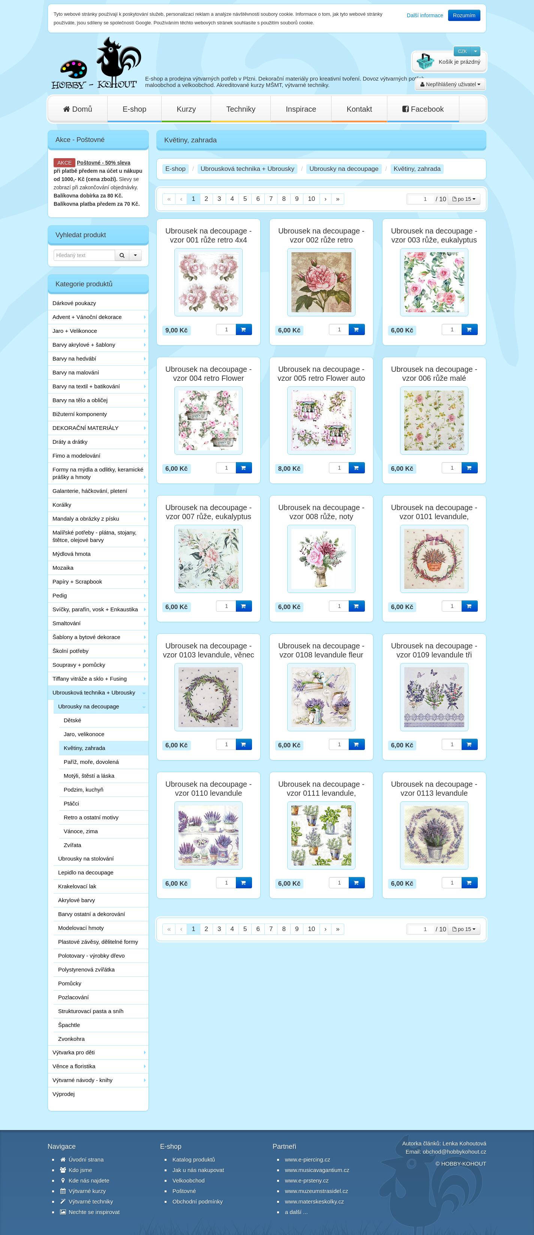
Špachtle (69, 1025)
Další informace (425, 15)
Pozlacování (73, 997)
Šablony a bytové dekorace (86, 637)
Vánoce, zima (81, 831)
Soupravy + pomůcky (78, 665)
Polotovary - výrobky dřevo (91, 955)
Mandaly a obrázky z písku (85, 518)
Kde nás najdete (85, 1180)
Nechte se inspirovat (90, 1212)
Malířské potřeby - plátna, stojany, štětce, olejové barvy (94, 536)
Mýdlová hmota (71, 554)
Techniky (240, 109)
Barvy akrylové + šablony (83, 344)
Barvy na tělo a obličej (80, 400)
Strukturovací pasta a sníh (90, 1011)
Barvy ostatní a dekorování (91, 914)
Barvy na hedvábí (74, 358)
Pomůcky (69, 983)
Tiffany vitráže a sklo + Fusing (89, 678)
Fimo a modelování (76, 455)
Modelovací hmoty (81, 928)
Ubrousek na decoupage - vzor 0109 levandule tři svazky (434, 655)
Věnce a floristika (73, 1066)
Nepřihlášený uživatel (450, 84)
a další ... (296, 1212)
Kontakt (359, 109)
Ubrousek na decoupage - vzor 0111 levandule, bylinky (321, 793)
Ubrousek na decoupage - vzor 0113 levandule (434, 788)
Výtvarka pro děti (73, 1052)
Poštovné (88, 163)
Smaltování (66, 623)
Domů (77, 109)
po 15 (464, 199)
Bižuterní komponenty (79, 414)
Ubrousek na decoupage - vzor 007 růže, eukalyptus (208, 512)
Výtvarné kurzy (83, 1191)
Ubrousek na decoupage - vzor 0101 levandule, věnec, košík (434, 516)
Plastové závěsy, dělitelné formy (98, 942)
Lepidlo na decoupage (86, 872)
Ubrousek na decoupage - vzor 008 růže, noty (321, 512)
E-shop (134, 109)
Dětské (72, 720)
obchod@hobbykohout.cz (454, 1151)
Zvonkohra (71, 1039)
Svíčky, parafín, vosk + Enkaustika (95, 609)
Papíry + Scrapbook (77, 581)
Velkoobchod (188, 1180)
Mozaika (63, 567)
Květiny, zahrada (84, 748)
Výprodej (63, 1094)
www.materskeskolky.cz (314, 1201)
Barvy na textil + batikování (86, 386)
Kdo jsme (76, 1170)
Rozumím (464, 15)
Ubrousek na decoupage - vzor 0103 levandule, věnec (208, 650)
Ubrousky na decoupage (88, 706)
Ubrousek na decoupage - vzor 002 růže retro (321, 235)
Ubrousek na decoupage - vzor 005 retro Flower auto (321, 373)
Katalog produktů (193, 1159)
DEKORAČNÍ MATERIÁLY (85, 428)
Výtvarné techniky (86, 1201)
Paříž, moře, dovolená (91, 762)
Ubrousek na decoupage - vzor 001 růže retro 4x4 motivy (208, 240)
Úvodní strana (82, 1159)
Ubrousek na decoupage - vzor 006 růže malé (434, 373)
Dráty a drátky (69, 442)
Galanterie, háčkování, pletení (89, 491)
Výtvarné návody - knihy (82, 1080)
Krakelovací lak (77, 886)
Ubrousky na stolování (86, 858)
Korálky (61, 504)
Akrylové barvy (76, 900)
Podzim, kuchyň (84, 789)
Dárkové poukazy (74, 303)
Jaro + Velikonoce (74, 331)
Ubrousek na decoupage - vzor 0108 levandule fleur (321, 650)
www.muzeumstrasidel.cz (316, 1191)
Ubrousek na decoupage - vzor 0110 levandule (208, 788)
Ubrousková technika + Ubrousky (93, 692)
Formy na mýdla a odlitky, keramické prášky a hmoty (97, 473)
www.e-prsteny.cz (306, 1180)
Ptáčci (71, 803)
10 (311, 198)
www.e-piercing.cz (307, 1159)
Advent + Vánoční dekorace (87, 317)
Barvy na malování (75, 372)
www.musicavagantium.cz (317, 1170)
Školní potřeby (70, 651)
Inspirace (301, 109)
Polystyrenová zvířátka (86, 969)
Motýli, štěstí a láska (89, 775)
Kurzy (186, 109)
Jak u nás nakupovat (198, 1170)
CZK (462, 51)
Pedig (59, 595)
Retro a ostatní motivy (91, 817)
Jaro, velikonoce (84, 734)
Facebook (423, 109)
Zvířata (72, 845)
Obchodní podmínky (197, 1201)
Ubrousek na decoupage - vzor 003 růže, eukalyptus (434, 235)
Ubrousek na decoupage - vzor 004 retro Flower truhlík (208, 378)
